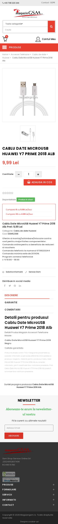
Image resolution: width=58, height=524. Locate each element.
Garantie (11, 302)
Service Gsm (33, 272)
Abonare (14, 435)
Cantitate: (8, 174)
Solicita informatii (12, 272)
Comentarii (12, 309)
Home (5, 54)
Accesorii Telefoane (20, 54)
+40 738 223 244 (11, 3)
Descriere (11, 295)
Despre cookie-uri (29, 521)
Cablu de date (39, 54)
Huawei (5, 57)
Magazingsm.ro (28, 514)
